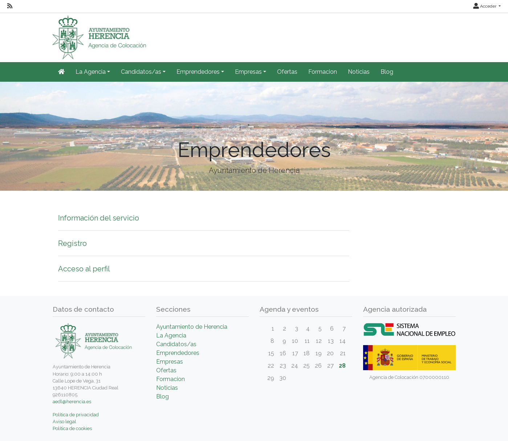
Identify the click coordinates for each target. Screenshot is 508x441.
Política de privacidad (76, 414)
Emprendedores (177, 352)
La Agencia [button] (91, 71)
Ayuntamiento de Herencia (191, 326)
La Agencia (171, 335)
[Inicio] (61, 72)
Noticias (359, 71)
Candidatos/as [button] (141, 71)
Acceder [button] (485, 6)
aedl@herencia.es (72, 401)
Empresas (169, 361)
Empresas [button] (248, 71)
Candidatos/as (176, 344)
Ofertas (287, 71)
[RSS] (9, 6)
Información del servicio (98, 218)
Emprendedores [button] (198, 71)
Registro (72, 243)
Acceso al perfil (84, 268)
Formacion (322, 71)
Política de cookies (72, 428)
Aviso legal (64, 421)
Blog (387, 71)
